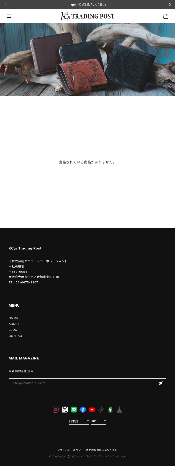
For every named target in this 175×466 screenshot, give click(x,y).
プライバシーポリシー (70, 449)
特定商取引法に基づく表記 (102, 449)
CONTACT (16, 336)
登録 (160, 383)
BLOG (13, 329)
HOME (13, 317)
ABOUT (14, 324)
